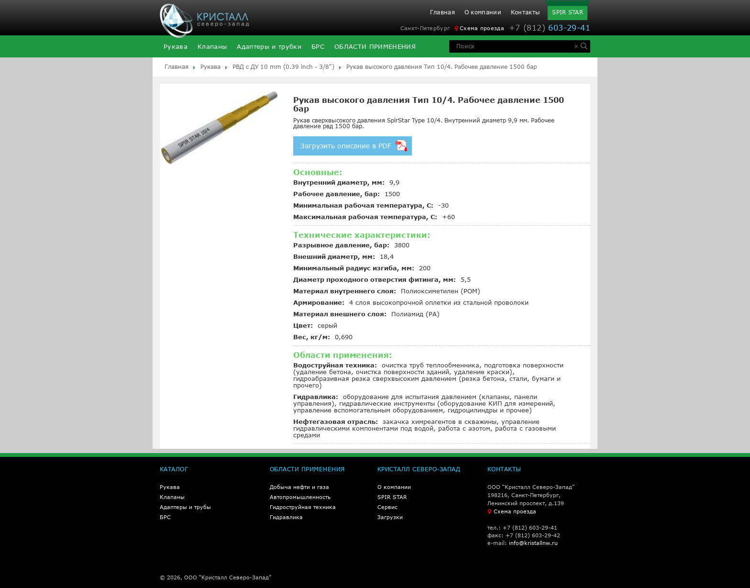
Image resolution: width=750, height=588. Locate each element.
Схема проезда (479, 28)
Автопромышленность (300, 497)
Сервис (387, 507)
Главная (442, 12)
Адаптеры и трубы (185, 507)
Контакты (525, 12)
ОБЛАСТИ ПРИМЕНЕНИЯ (375, 47)
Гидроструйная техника (303, 507)
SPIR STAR (567, 12)
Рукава (176, 47)
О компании (482, 12)
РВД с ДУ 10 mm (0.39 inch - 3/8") (283, 66)
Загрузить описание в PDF (354, 146)
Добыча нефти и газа (299, 487)
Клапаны (212, 47)
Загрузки (390, 517)
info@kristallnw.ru (533, 543)
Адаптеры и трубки (269, 47)
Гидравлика (286, 517)
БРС (317, 47)
